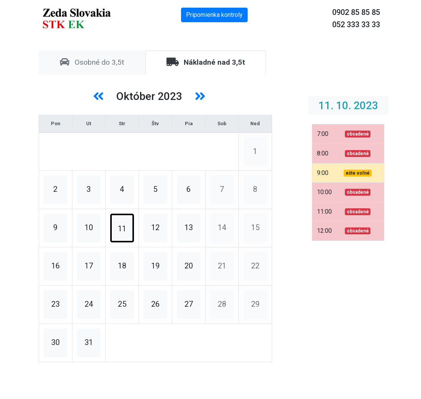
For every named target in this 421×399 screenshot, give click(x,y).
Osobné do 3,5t (92, 62)
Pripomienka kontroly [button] (214, 14)
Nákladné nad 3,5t (205, 62)
